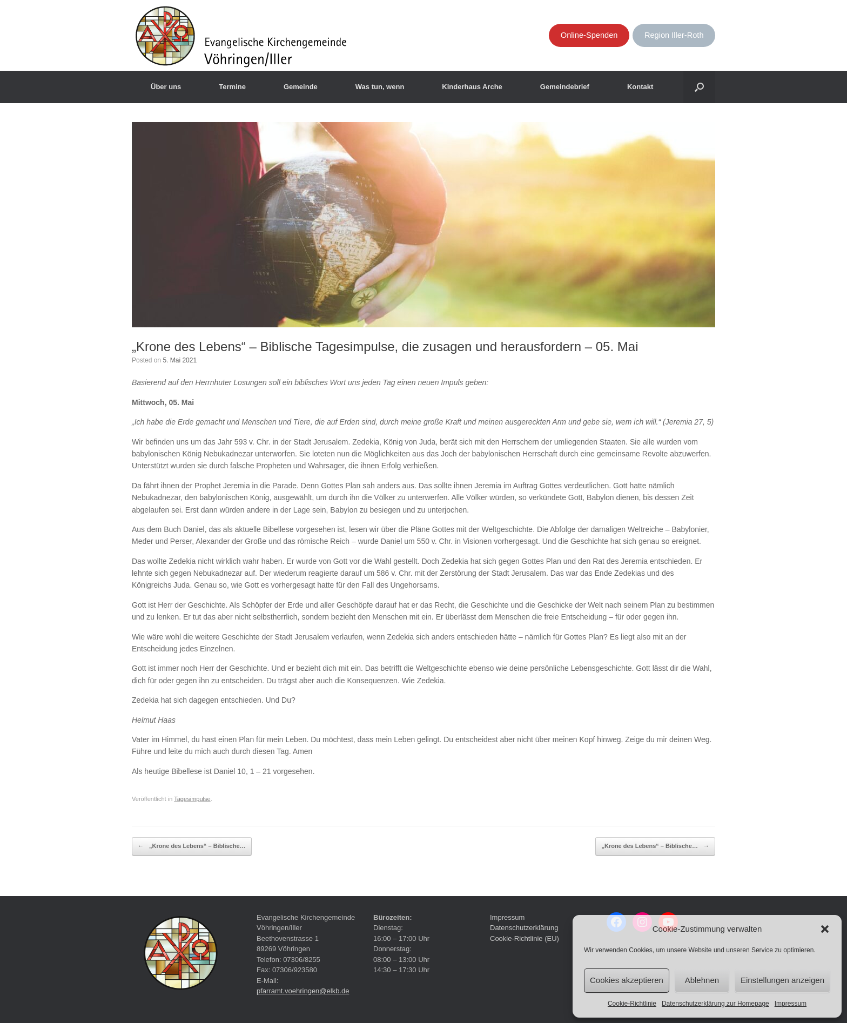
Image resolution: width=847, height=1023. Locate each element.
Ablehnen (702, 980)
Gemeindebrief (564, 87)
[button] (824, 929)
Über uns (166, 87)
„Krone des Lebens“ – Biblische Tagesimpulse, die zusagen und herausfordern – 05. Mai (385, 346)
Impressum (790, 1003)
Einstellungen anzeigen (782, 980)
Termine (232, 87)
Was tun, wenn (380, 87)
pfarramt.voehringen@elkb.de (303, 991)
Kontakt (640, 87)
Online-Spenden (589, 35)
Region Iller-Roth (674, 35)
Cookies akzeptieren (626, 980)
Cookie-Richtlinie (632, 1003)
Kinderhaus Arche (472, 87)
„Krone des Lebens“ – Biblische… (192, 846)
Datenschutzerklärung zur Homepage (715, 1003)
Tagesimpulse (192, 799)
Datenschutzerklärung (524, 928)
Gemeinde (301, 87)
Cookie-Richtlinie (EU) (524, 938)
